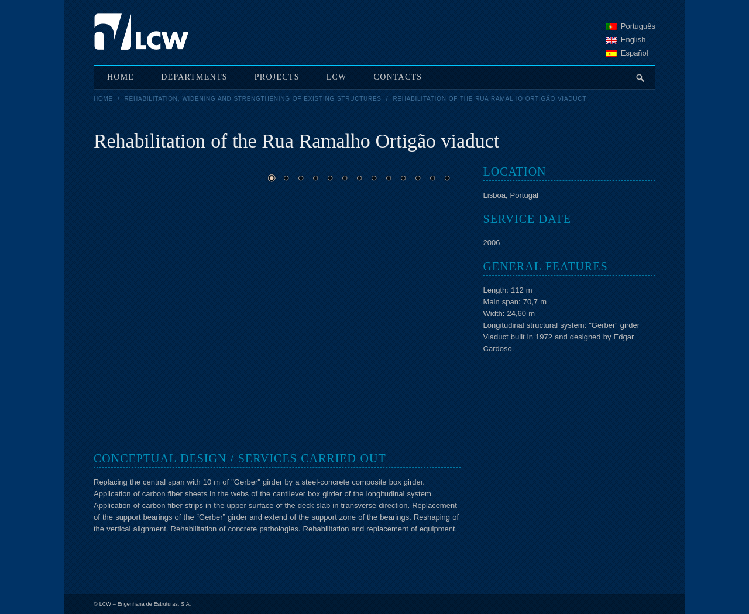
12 (432, 177)
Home (103, 98)
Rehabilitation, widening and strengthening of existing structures (253, 98)
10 (403, 177)
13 (447, 177)
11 (417, 177)
